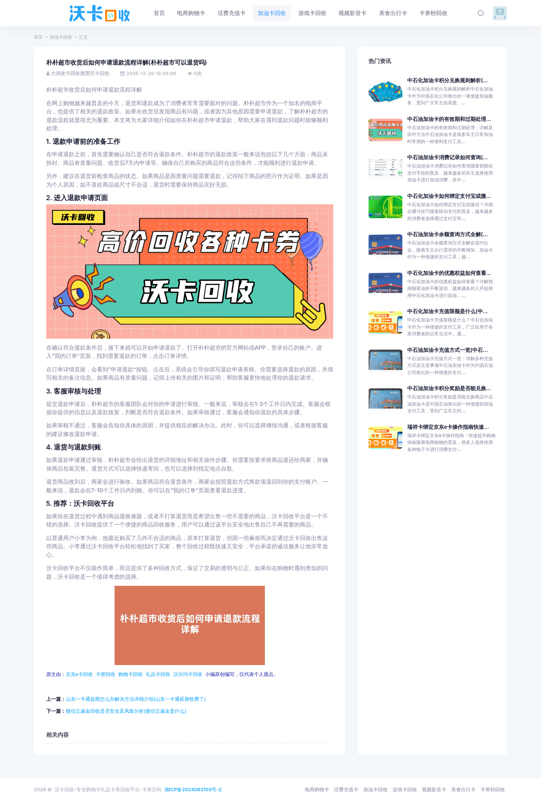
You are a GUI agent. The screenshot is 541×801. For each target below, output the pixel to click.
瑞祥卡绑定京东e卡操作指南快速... (448, 427)
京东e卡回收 (79, 674)
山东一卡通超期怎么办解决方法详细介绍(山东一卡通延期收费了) (136, 699)
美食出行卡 (463, 789)
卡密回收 (105, 674)
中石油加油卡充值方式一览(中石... (447, 350)
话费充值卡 (346, 789)
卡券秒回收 (493, 789)
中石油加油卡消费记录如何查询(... (447, 157)
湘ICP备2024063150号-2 (193, 789)
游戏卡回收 (405, 789)
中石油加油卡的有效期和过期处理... (449, 119)
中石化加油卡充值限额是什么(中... (447, 311)
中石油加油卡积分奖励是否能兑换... (449, 388)
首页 (38, 37)
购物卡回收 (130, 674)
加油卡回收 (61, 37)
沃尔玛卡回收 (187, 674)
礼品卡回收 (158, 674)
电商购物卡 (317, 789)
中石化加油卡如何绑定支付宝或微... (449, 196)
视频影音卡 (434, 789)
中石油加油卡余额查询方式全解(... (447, 234)
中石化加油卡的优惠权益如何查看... (449, 273)
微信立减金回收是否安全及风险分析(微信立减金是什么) (126, 711)
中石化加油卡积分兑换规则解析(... (447, 80)
